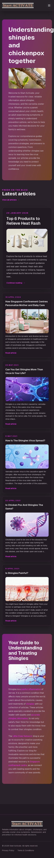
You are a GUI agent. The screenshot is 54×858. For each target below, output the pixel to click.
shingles (30, 703)
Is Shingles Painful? (16, 573)
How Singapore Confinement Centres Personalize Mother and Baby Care (26, 303)
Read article (10, 353)
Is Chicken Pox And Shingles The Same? (24, 506)
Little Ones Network (22, 736)
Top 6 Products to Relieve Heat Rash (23, 221)
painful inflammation (31, 689)
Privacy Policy (8, 850)
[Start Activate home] (23, 5)
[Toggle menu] (49, 5)
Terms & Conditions (25, 850)
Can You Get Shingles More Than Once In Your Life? (24, 371)
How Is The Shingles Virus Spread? (25, 440)
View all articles (10, 199)
